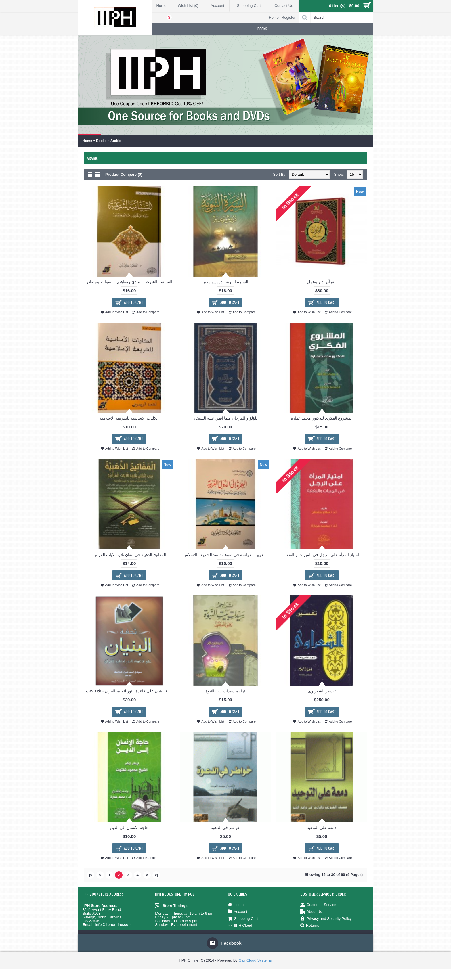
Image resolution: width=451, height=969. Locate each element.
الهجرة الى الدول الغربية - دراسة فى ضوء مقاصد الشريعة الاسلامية (226, 554)
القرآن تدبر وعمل (322, 281)
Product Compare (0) (123, 174)
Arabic (115, 141)
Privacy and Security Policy (326, 918)
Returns (309, 925)
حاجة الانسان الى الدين (129, 827)
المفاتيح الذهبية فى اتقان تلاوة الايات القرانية (129, 554)
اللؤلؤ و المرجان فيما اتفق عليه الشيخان (225, 418)
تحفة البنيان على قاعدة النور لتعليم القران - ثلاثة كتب (130, 691)
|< (90, 875)
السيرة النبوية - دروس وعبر (225, 281)
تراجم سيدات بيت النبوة (225, 691)
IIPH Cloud (240, 925)
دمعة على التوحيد (321, 827)
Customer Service (318, 905)
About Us (311, 911)
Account (237, 911)
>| (156, 875)
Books (101, 141)
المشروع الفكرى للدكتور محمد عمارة (322, 418)
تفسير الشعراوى (322, 691)
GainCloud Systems (255, 960)
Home (87, 141)
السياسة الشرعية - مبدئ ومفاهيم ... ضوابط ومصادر (129, 281)
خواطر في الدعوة (225, 827)
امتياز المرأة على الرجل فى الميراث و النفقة (321, 554)
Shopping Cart (243, 918)
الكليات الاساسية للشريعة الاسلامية (129, 418)
